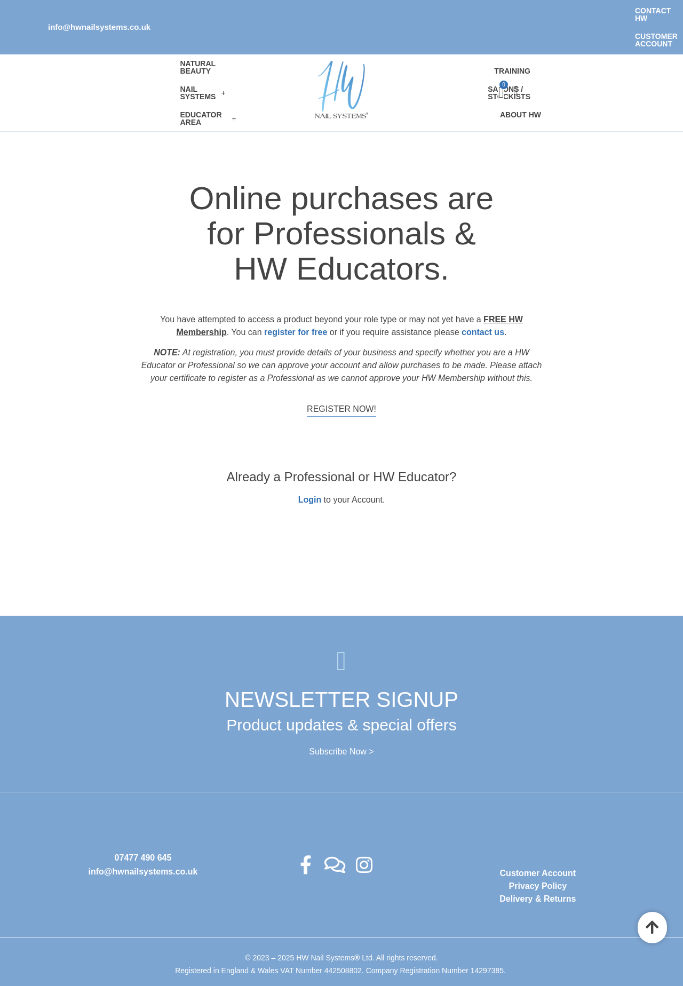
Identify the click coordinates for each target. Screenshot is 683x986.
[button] (177, 50)
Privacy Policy (538, 850)
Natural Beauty (100, 49)
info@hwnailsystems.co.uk (99, 10)
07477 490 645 (143, 822)
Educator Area (103, 67)
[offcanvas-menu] (600, 59)
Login (310, 465)
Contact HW (517, 10)
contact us (483, 296)
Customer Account (594, 10)
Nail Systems (177, 49)
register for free (295, 296)
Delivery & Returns (537, 863)
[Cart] (590, 58)
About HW (556, 58)
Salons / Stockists (486, 58)
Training (417, 58)
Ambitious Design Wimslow (360, 956)
